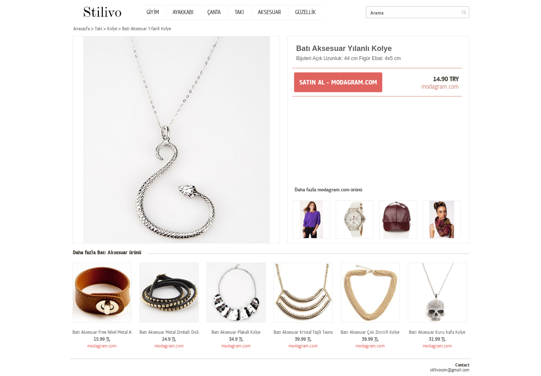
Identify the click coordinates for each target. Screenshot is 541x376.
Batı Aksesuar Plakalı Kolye (236, 332)
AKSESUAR (269, 12)
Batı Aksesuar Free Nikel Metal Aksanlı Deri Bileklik (118, 332)
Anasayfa (81, 28)
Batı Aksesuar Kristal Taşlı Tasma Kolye (309, 332)
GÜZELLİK (305, 12)
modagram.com (440, 86)
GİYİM (153, 12)
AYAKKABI (183, 12)
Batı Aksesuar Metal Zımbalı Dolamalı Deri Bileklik (184, 332)
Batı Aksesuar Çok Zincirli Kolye (370, 332)
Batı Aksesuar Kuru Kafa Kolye (437, 332)
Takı (98, 28)
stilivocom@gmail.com (449, 370)
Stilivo (102, 12)
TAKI (239, 12)
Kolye (112, 28)
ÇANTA (214, 12)
